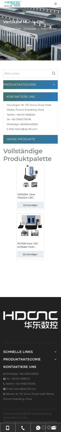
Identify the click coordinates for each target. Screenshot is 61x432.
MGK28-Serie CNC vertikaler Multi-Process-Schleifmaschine (27, 245)
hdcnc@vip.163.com (26, 129)
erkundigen (30, 205)
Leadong (51, 421)
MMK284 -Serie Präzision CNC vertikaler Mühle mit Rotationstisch (29, 196)
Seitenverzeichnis (13, 421)
